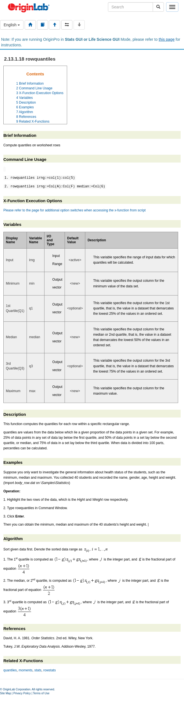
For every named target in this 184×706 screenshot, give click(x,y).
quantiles (10, 670)
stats (37, 670)
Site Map (5, 693)
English (12, 25)
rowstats (49, 670)
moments (25, 670)
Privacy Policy (22, 693)
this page (166, 39)
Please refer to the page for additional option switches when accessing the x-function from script (74, 210)
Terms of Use (41, 693)
